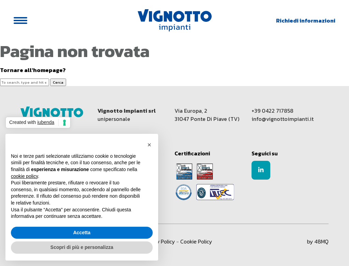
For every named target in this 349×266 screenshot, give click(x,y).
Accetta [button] (82, 232)
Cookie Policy (196, 241)
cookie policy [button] (24, 176)
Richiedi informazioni (305, 20)
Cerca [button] (58, 82)
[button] (149, 144)
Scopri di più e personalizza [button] (81, 247)
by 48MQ (318, 241)
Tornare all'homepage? (33, 70)
